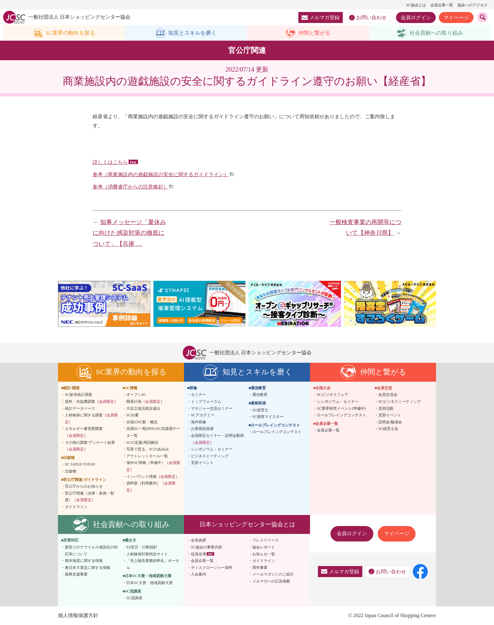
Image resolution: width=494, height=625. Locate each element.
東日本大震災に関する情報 (87, 568)
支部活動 (385, 408)
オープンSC (136, 395)
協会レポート (263, 547)
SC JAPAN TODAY (80, 464)
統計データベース (80, 408)
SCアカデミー (203, 415)
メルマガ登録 (321, 17)
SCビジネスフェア (332, 395)
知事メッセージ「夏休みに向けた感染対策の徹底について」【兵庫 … (129, 233)
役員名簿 (198, 554)
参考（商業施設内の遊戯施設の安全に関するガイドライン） (161, 174)
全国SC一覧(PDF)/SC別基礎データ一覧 (153, 432)
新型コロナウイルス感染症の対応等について (91, 551)
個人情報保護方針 (78, 615)
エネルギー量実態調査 (84, 432)
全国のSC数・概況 (142, 422)
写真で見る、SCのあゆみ (147, 449)
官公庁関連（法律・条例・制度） (89, 496)
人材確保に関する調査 (91, 419)
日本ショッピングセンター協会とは (247, 524)
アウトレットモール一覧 (147, 456)
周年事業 (259, 568)
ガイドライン (76, 507)
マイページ (456, 17)
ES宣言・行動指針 (141, 547)
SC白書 (132, 415)
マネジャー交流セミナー (212, 408)
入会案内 (198, 574)
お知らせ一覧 (263, 554)
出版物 (70, 471)
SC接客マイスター (268, 417)
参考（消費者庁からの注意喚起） (130, 187)
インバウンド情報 (152, 476)
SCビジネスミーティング (399, 402)
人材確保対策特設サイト (147, 554)
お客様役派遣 (202, 429)
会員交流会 (387, 395)
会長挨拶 (198, 540)
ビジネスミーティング (210, 456)
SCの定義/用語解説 (142, 442)
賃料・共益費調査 (91, 402)
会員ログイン (416, 17)
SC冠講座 (134, 598)
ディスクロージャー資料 (212, 568)
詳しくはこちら (110, 162)
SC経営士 (260, 410)
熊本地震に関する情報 (84, 561)
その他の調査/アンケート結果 (90, 446)
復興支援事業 (76, 574)
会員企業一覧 (441, 5)
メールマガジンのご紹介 (273, 574)
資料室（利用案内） (150, 487)
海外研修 (198, 422)
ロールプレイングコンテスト (277, 432)
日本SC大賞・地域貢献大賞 (149, 583)
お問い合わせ (368, 17)
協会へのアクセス (472, 5)
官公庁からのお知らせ (84, 486)
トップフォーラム (206, 402)
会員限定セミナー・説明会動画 (217, 439)
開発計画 (145, 402)
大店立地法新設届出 (143, 408)
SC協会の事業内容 (206, 547)
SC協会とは (416, 5)
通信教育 (259, 395)
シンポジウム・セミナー (212, 449)
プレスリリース (265, 540)
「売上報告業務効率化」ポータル (152, 564)
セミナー (198, 395)
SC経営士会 (388, 429)
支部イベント (202, 463)
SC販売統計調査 (78, 395)
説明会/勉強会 (390, 422)
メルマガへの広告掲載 (271, 581)
